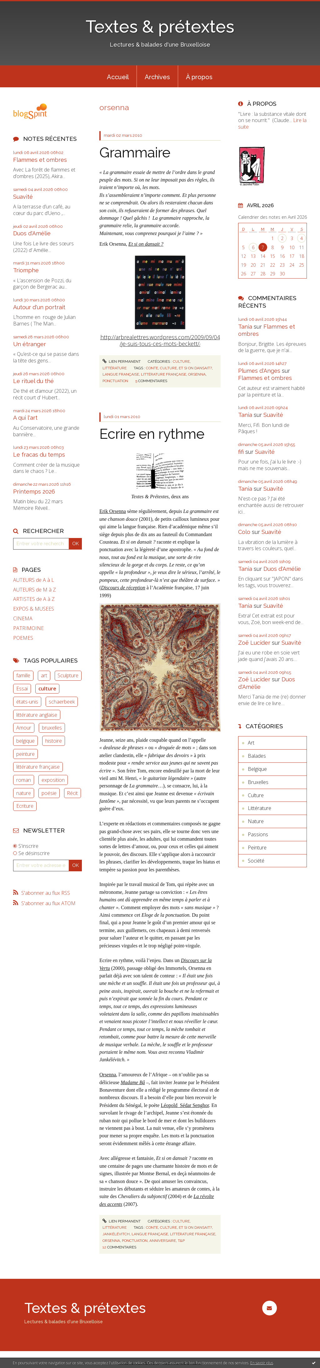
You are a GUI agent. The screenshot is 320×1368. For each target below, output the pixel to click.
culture (47, 688)
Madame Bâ (133, 1082)
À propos (199, 77)
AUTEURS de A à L (33, 580)
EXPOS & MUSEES (33, 609)
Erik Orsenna (112, 511)
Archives (157, 77)
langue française (120, 374)
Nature (256, 821)
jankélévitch (116, 1234)
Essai (22, 688)
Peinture (257, 847)
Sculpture (68, 675)
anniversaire (162, 1240)
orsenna (197, 374)
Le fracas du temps (39, 454)
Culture (181, 361)
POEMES (23, 638)
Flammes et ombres (40, 159)
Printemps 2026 (34, 491)
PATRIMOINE (28, 628)
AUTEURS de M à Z (34, 590)
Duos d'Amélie (32, 233)
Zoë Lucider (254, 642)
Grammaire (134, 152)
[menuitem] (118, 76)
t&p (181, 1240)
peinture (25, 754)
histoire (53, 740)
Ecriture (24, 805)
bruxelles (52, 727)
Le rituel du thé (33, 381)
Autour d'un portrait (39, 307)
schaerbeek (62, 701)
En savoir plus (261, 1362)
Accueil (118, 77)
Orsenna (107, 1074)
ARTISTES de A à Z (34, 599)
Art (251, 742)
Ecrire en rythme (151, 434)
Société (256, 860)
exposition (53, 779)
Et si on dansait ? (145, 244)
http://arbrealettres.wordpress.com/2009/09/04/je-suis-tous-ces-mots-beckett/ (160, 340)
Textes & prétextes (160, 26)
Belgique (257, 769)
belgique (25, 740)
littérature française (38, 766)
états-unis (27, 701)
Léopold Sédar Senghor (185, 1105)
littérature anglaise (36, 714)
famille (23, 675)
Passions (258, 834)
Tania (245, 326)
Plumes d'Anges (259, 370)
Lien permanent (121, 361)
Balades (257, 755)
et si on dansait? (195, 368)
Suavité (23, 196)
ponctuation (115, 381)
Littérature (114, 368)
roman (23, 779)
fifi (241, 451)
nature (23, 793)
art (44, 675)
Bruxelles (258, 782)
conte (152, 368)
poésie (49, 793)
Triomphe (26, 270)
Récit (72, 793)
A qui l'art (25, 417)
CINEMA (22, 618)
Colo (244, 532)
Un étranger (29, 344)
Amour (23, 727)
